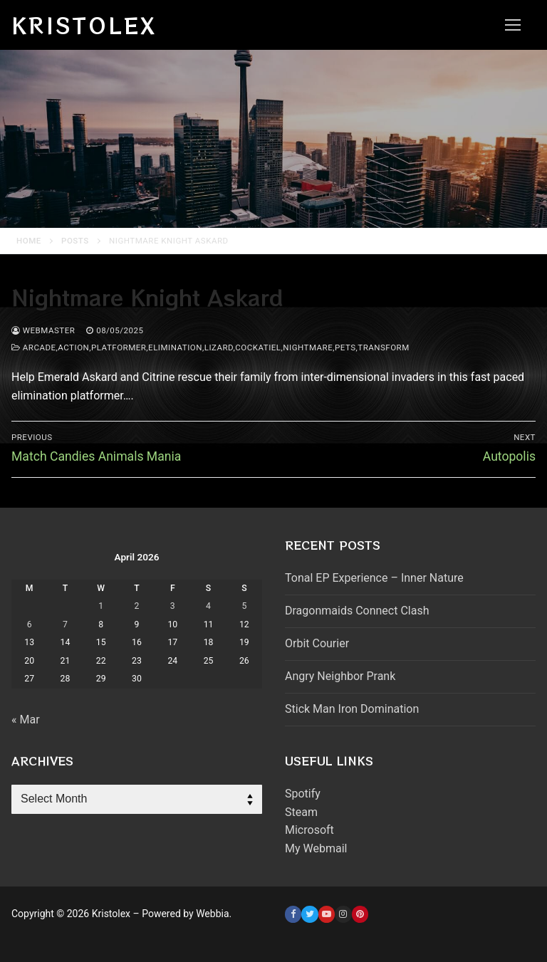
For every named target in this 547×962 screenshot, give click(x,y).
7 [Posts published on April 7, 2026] (65, 624)
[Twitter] (309, 914)
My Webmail (316, 848)
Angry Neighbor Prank (340, 676)
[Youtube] (326, 914)
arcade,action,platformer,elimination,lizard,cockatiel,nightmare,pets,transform (210, 347)
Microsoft (309, 830)
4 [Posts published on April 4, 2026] (208, 606)
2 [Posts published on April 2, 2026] (137, 606)
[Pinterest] (360, 914)
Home (28, 241)
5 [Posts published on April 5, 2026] (243, 606)
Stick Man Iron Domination (352, 709)
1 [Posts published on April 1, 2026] (100, 606)
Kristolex (84, 25)
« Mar (25, 719)
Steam (301, 812)
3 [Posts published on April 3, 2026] (172, 606)
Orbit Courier (317, 643)
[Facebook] (293, 914)
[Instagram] (343, 914)
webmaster (43, 330)
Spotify (303, 793)
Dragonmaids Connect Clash (357, 610)
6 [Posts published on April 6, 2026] (29, 624)
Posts (75, 241)
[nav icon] (513, 25)
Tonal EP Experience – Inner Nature (374, 578)
